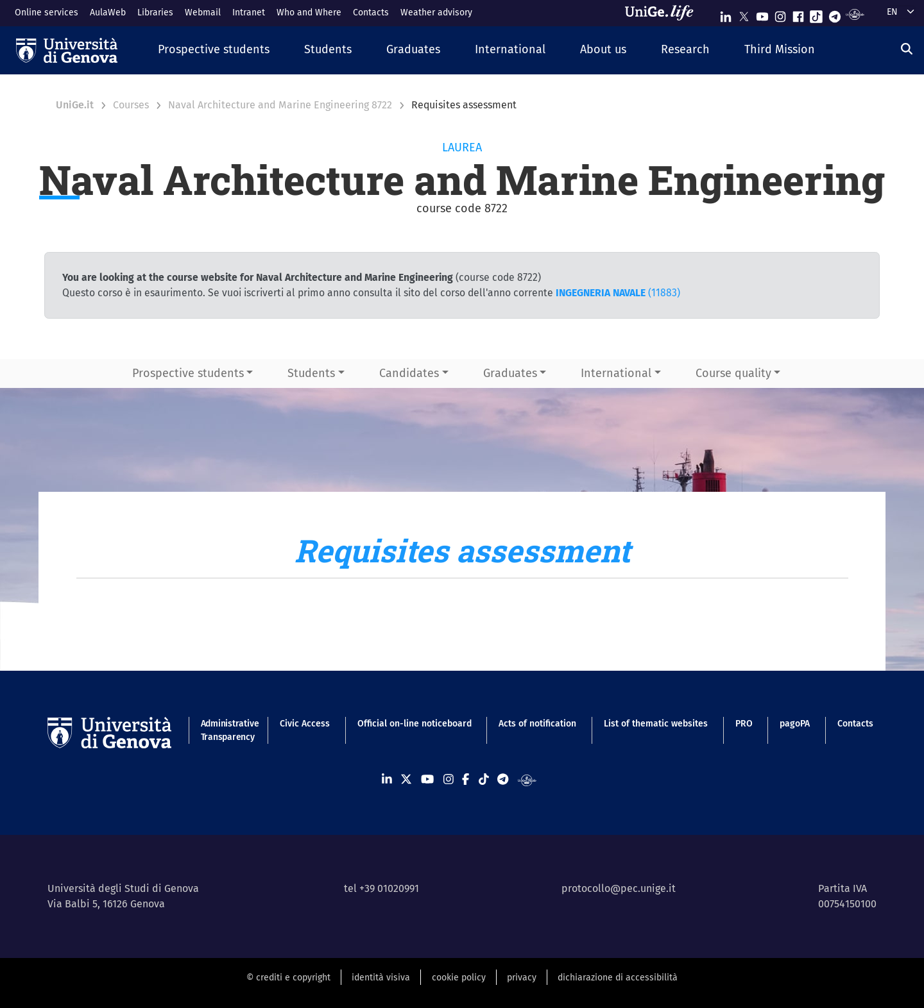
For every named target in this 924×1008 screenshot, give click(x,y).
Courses (131, 105)
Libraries (155, 12)
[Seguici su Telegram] (835, 14)
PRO (744, 723)
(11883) (618, 293)
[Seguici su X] (744, 14)
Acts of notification (537, 723)
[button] (214, 50)
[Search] (906, 49)
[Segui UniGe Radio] (855, 14)
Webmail (203, 12)
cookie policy (459, 977)
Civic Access (305, 723)
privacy (521, 977)
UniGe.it (75, 105)
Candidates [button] (409, 373)
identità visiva (381, 977)
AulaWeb (108, 12)
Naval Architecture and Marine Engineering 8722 (280, 105)
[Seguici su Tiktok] (816, 14)
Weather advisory (436, 12)
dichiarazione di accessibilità (618, 977)
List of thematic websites (656, 723)
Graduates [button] (510, 373)
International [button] (616, 373)
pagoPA (795, 723)
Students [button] (311, 373)
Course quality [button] (733, 373)
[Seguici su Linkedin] (726, 14)
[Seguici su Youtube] (762, 14)
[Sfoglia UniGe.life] (663, 13)
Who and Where (309, 12)
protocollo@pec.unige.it (618, 888)
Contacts (371, 12)
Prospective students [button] (188, 373)
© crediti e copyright (288, 977)
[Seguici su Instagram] (780, 14)
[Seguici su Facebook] (798, 14)
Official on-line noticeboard (414, 723)
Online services (46, 12)
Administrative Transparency (227, 730)
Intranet (248, 12)
